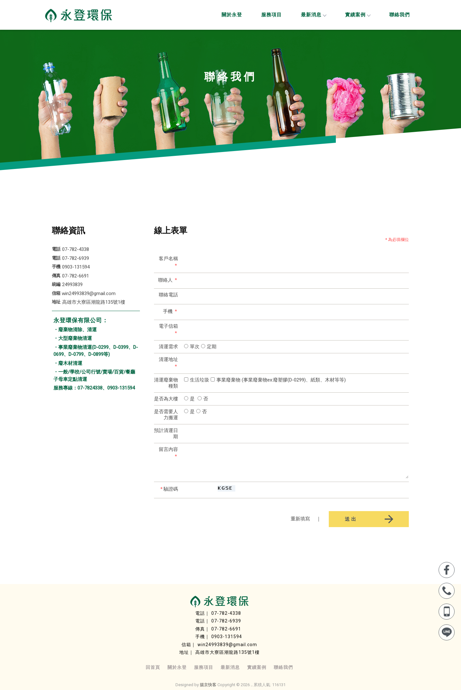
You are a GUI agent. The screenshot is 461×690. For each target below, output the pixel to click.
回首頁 (153, 667)
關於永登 (232, 15)
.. (252, 684)
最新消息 (313, 15)
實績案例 (357, 15)
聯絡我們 (399, 15)
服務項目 (271, 15)
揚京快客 (208, 684)
